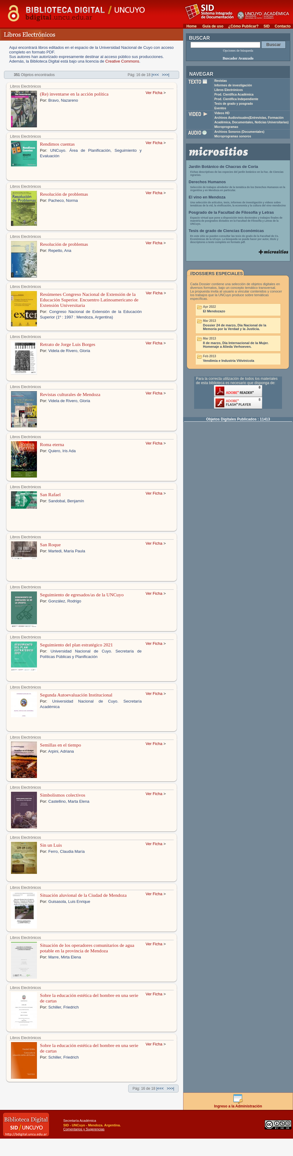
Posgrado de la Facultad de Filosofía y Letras (231, 212)
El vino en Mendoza (207, 197)
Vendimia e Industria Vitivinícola (228, 360)
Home (191, 26)
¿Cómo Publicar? (243, 26)
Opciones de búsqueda (238, 50)
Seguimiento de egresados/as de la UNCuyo (82, 594)
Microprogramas (226, 127)
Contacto (283, 26)
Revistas (220, 80)
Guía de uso (212, 26)
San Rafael (50, 494)
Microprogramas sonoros (232, 136)
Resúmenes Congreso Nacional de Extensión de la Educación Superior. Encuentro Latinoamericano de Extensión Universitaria (89, 300)
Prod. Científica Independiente (236, 99)
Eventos (220, 108)
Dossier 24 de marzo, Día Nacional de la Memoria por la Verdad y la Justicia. (234, 327)
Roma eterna (52, 444)
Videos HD (222, 113)
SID (266, 26)
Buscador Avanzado (237, 58)
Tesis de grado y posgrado (233, 103)
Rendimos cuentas (57, 144)
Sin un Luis (51, 845)
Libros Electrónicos (228, 90)
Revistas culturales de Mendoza (70, 394)
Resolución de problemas (64, 194)
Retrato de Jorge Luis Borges (67, 344)
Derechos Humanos (207, 182)
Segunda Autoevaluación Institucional (76, 694)
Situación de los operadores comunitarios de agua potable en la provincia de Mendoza (87, 948)
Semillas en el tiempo (60, 744)
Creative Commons (122, 61)
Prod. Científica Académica (234, 94)
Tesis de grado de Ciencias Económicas (226, 230)
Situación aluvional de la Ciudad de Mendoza (83, 895)
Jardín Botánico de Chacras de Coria (223, 166)
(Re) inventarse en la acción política (74, 93)
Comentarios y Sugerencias (83, 1129)
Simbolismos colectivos (62, 795)
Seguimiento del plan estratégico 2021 (76, 644)
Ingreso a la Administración (238, 1104)
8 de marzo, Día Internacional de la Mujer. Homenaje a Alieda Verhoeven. (236, 344)
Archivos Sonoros (239, 131)
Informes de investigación (233, 85)
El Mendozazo (214, 311)
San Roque (50, 544)
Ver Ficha (154, 92)
